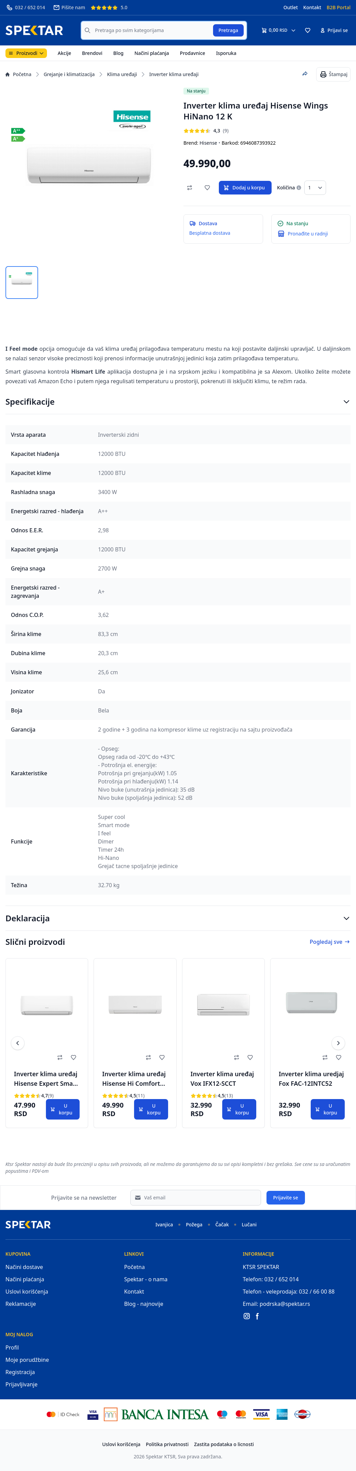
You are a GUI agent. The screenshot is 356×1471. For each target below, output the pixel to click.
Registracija (20, 1372)
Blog (118, 53)
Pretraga (228, 30)
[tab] (21, 282)
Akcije (64, 53)
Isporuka (226, 53)
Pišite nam (69, 7)
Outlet (291, 7)
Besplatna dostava (209, 233)
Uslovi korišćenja (26, 1291)
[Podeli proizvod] (305, 74)
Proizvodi (26, 53)
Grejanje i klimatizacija (69, 74)
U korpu (61, 1109)
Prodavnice (192, 53)
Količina (286, 187)
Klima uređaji (122, 74)
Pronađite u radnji (308, 233)
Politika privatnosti (167, 1444)
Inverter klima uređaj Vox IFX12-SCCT (222, 1078)
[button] (308, 30)
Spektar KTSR (161, 1456)
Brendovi (92, 53)
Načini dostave (24, 1267)
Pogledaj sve (330, 942)
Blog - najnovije (143, 1304)
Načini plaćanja (151, 53)
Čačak (222, 1224)
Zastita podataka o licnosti (224, 1444)
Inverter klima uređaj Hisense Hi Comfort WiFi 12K (133, 1080)
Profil (12, 1347)
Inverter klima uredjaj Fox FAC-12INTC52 (311, 1078)
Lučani (249, 1224)
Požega (194, 1224)
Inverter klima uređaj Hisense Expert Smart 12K (46, 1080)
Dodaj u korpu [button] (244, 187)
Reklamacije (20, 1304)
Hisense (208, 143)
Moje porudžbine (27, 1360)
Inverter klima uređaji (173, 74)
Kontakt (312, 7)
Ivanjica (164, 1224)
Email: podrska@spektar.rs (276, 1304)
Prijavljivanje (21, 1384)
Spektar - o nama (146, 1279)
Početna (18, 74)
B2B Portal (339, 7)
